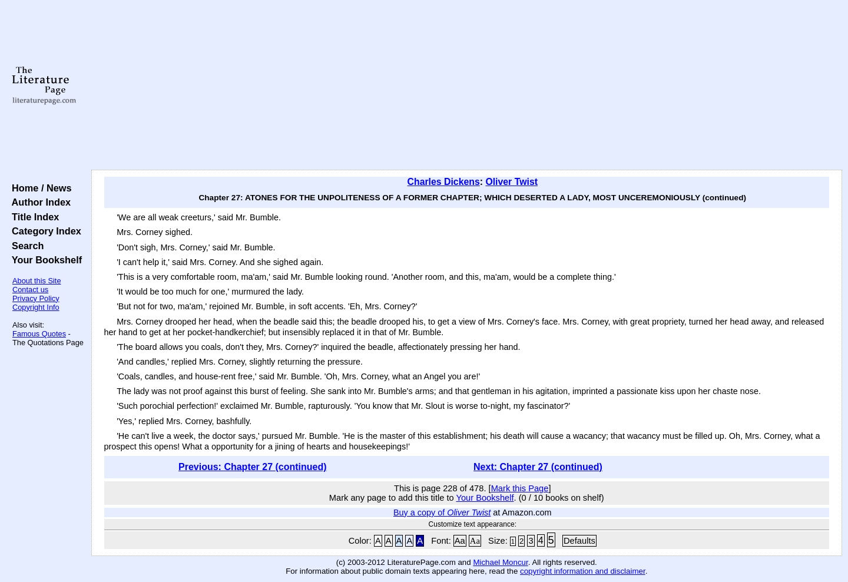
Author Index (38, 202)
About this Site (36, 280)
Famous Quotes (39, 333)
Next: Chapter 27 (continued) (537, 467)
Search (25, 245)
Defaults (579, 540)
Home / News (39, 188)
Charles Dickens (444, 182)
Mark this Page (520, 488)
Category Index (43, 231)
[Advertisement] (466, 85)
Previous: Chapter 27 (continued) (252, 467)
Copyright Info (35, 307)
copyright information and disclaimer (582, 571)
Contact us (30, 289)
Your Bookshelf (44, 259)
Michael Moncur (500, 562)
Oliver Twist (511, 182)
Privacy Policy (35, 298)
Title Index (32, 216)
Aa (460, 540)
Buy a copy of (442, 512)
